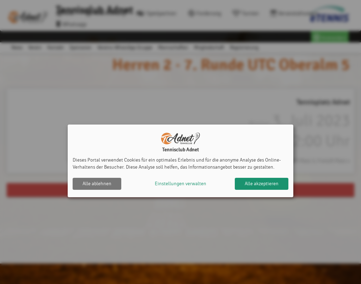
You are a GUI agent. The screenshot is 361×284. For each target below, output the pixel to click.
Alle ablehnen (96, 183)
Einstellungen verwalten (180, 183)
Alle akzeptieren (262, 183)
